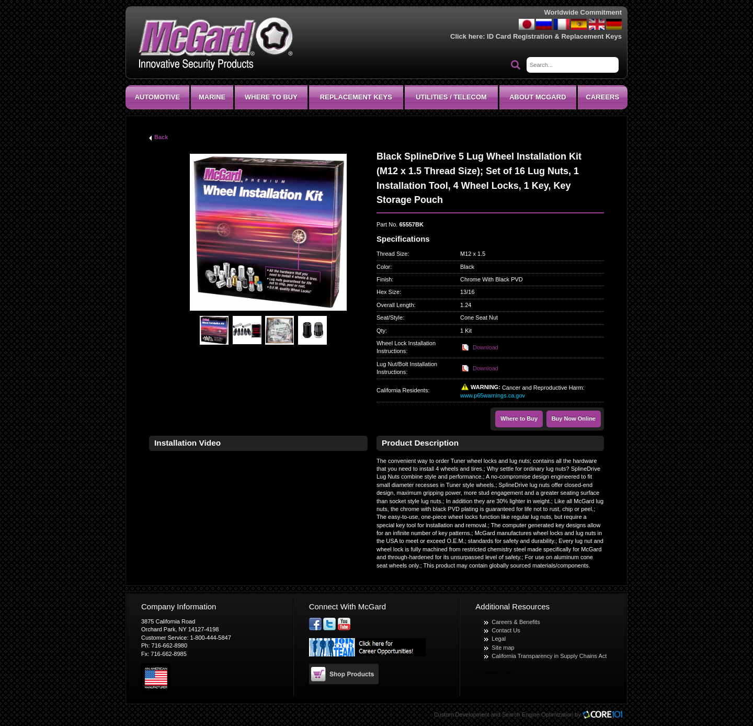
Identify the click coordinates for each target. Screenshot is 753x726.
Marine (212, 97)
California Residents (402, 390)
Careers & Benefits (516, 622)
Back (161, 137)
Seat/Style (389, 317)
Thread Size (391, 254)
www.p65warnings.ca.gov (492, 395)
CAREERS (603, 97)
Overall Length (395, 305)
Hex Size (388, 292)
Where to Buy (519, 418)
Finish (384, 279)
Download (485, 347)
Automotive (157, 97)
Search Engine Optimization (537, 714)
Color (383, 267)
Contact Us (506, 630)
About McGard (537, 97)
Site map (503, 647)
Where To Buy (271, 97)
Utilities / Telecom (451, 97)
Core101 (605, 715)
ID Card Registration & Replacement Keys (554, 36)
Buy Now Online (574, 418)
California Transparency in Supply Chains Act (549, 656)
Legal (499, 639)
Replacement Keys (356, 97)
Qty (380, 330)
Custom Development (461, 714)
